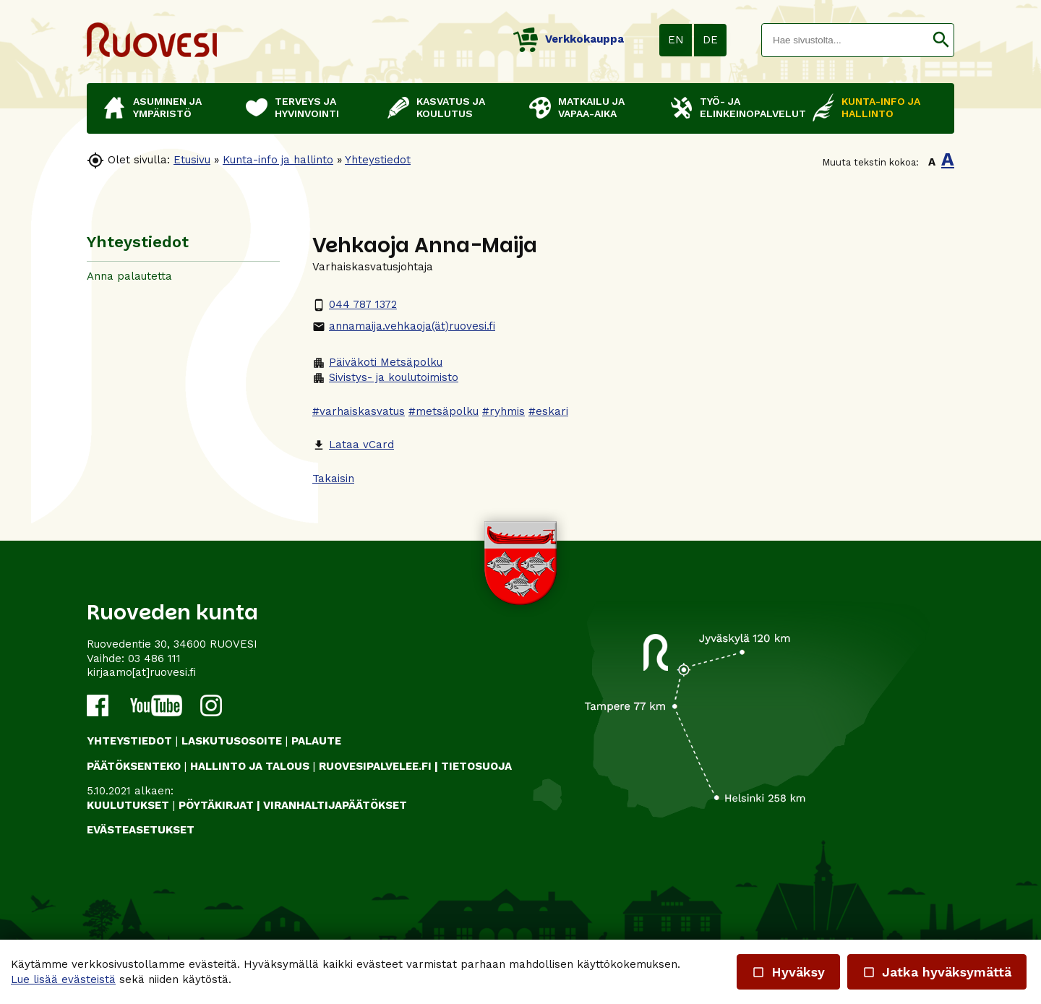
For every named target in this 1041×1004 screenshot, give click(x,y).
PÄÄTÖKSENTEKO (134, 766)
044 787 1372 (354, 304)
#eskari (548, 411)
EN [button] (676, 39)
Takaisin (333, 478)
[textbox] (845, 40)
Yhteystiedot (378, 159)
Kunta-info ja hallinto (278, 159)
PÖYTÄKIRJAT (216, 805)
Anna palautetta (129, 276)
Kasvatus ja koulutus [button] (450, 107)
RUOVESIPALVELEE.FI (375, 766)
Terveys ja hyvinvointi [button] (307, 107)
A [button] (931, 161)
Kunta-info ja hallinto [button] (880, 107)
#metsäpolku (443, 411)
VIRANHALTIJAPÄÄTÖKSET (335, 805)
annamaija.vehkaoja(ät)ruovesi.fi (403, 325)
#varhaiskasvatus (358, 411)
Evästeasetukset (140, 829)
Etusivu (192, 159)
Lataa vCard (353, 444)
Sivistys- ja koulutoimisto (385, 377)
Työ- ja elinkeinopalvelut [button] (749, 107)
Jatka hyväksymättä (936, 971)
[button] (941, 40)
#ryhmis (503, 411)
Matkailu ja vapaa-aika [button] (591, 107)
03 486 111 (154, 658)
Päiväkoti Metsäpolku (377, 362)
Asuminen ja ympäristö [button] (167, 107)
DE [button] (710, 39)
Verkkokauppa (568, 39)
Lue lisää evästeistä (63, 979)
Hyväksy (788, 971)
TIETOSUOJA (476, 766)
